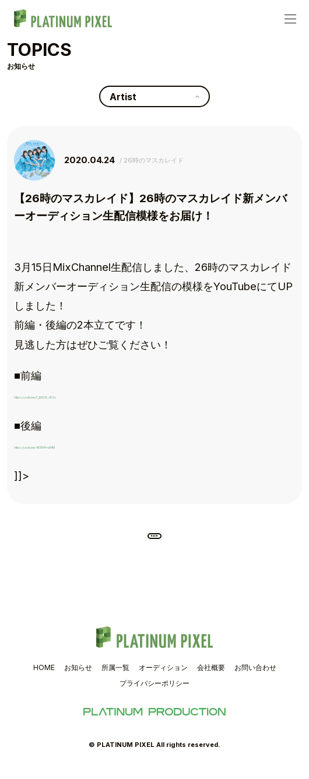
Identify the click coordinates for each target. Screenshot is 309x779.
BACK (155, 541)
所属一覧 (115, 678)
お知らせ (78, 678)
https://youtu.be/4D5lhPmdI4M (92, 444)
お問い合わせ (255, 678)
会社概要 (211, 678)
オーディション (163, 678)
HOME (44, 678)
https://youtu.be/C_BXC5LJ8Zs (92, 394)
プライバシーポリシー (154, 693)
